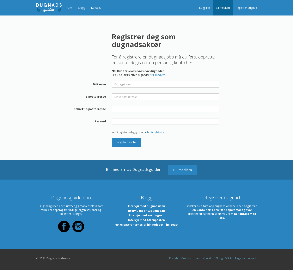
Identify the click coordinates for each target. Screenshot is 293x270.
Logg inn (204, 7)
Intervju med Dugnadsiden (146, 206)
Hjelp (197, 258)
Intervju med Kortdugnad (146, 215)
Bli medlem (223, 7)
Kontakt (96, 7)
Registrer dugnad (246, 7)
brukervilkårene (155, 132)
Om (69, 7)
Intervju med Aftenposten (146, 220)
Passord (100, 121)
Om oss (186, 258)
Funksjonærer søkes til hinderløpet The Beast (147, 224)
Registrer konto (126, 142)
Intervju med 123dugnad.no (146, 210)
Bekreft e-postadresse (90, 109)
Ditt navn (99, 84)
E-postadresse (96, 96)
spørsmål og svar (240, 210)
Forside (173, 258)
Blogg (81, 7)
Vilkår (228, 258)
